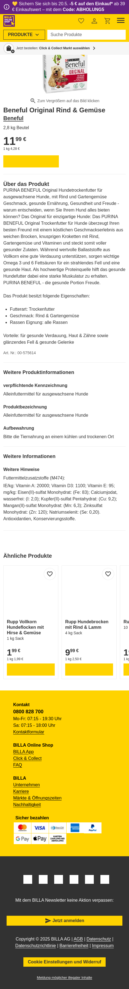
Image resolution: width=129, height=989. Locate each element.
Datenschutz (99, 939)
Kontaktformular (28, 732)
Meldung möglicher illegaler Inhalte (64, 978)
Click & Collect (27, 758)
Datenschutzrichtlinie (35, 945)
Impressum (103, 945)
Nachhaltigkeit (27, 804)
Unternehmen (26, 784)
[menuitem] (24, 35)
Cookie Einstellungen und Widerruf (64, 962)
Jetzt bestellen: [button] (53, 48)
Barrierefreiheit (73, 945)
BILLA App (23, 751)
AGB (78, 939)
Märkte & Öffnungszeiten (37, 798)
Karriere (21, 791)
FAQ (17, 765)
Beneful (13, 118)
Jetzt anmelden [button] (64, 920)
